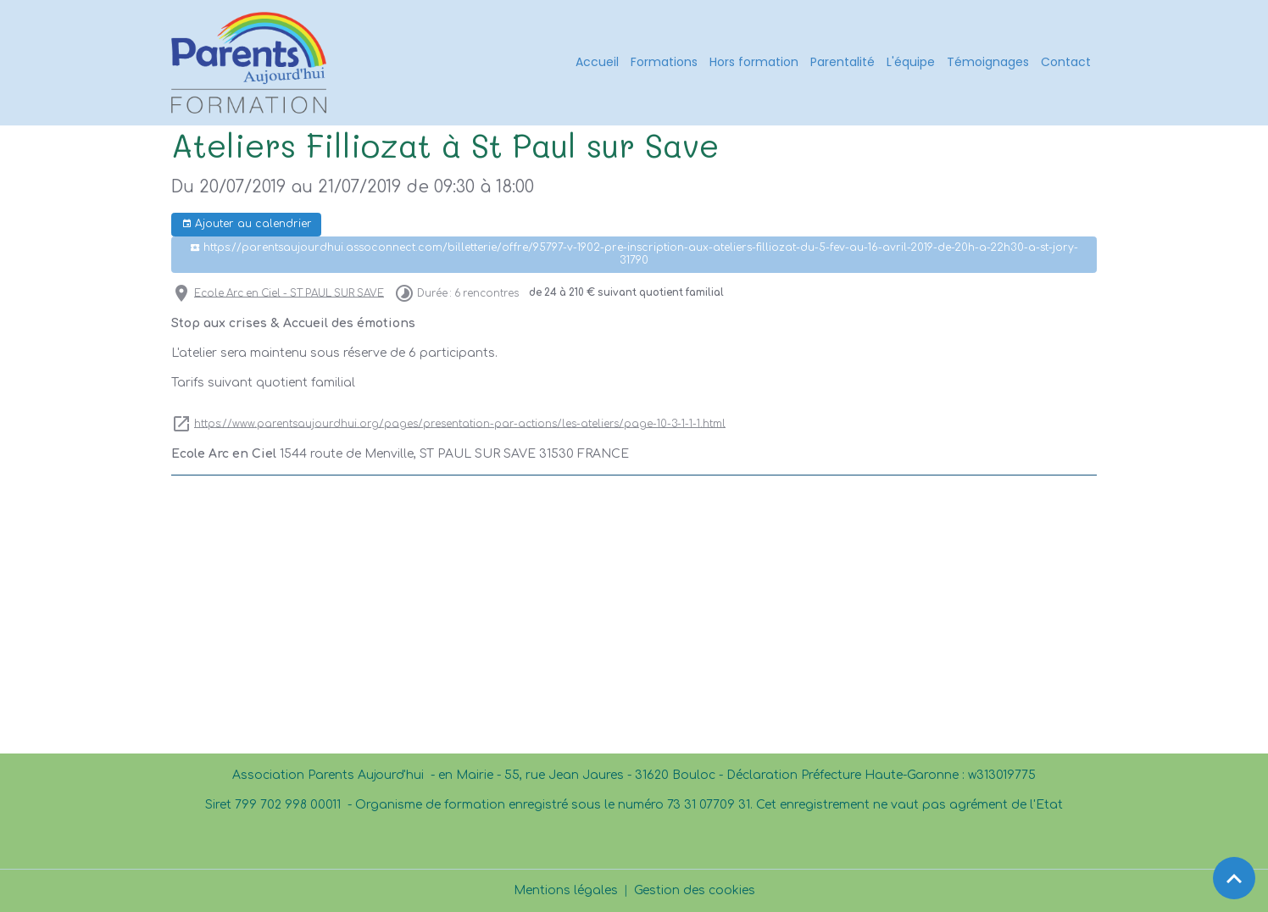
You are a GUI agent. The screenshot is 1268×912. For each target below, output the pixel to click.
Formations (664, 61)
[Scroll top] (1234, 878)
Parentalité (842, 61)
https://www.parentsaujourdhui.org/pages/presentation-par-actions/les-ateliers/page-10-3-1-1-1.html (460, 423)
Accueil (597, 61)
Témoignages (988, 61)
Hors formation (753, 61)
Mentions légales (566, 890)
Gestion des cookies (694, 890)
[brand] (251, 63)
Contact (1066, 61)
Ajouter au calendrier (246, 224)
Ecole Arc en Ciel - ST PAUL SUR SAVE (289, 292)
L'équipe (911, 61)
